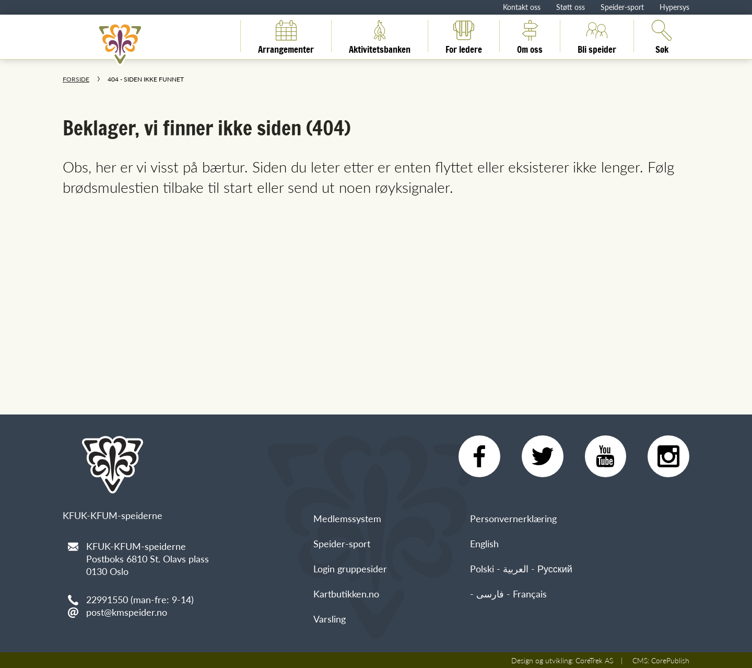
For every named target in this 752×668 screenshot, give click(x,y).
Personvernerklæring (513, 518)
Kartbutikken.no (346, 593)
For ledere (463, 36)
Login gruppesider (350, 568)
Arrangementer (286, 36)
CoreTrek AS (594, 660)
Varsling (329, 618)
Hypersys (674, 7)
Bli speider (597, 36)
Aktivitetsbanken (379, 36)
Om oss (530, 36)
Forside (76, 79)
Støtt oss (570, 7)
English (484, 543)
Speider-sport (622, 7)
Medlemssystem (347, 518)
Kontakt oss (521, 7)
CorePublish (670, 660)
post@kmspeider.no (126, 611)
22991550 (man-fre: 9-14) (140, 599)
